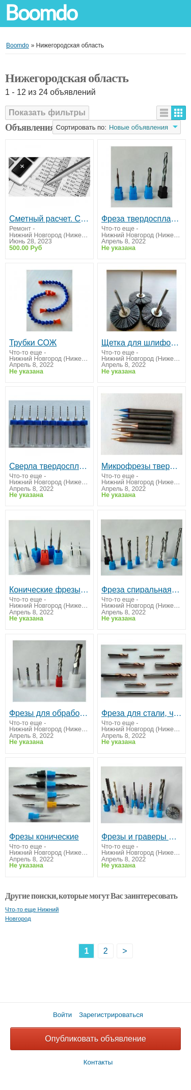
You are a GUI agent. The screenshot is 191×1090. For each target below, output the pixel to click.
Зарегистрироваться (111, 1015)
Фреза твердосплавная (141, 218)
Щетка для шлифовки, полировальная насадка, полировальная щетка (141, 342)
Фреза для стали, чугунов (141, 713)
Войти (62, 1015)
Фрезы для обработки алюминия (49, 713)
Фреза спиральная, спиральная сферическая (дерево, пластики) (141, 589)
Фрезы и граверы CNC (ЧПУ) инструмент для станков (141, 836)
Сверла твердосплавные (49, 466)
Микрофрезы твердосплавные (141, 466)
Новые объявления (138, 127)
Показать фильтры (47, 112)
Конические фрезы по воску (49, 589)
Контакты (98, 1062)
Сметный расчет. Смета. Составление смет (49, 218)
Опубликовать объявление (95, 1038)
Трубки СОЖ (33, 342)
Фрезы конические (44, 836)
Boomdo (41, 13)
